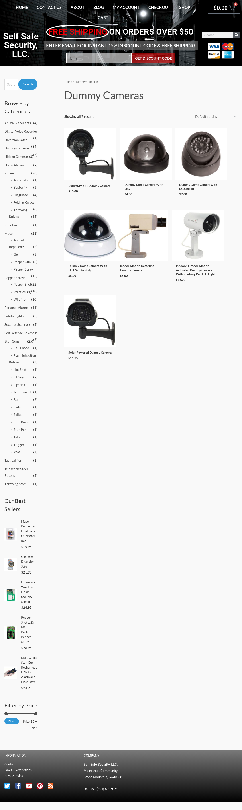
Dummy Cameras (17, 148)
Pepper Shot (22, 284)
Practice (20, 291)
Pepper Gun (22, 261)
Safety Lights (14, 315)
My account (126, 7)
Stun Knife (21, 421)
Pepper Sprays (15, 277)
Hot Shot (20, 369)
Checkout (159, 7)
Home (22, 7)
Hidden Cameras (16, 156)
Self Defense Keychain (20, 332)
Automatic (21, 180)
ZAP (17, 451)
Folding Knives (24, 202)
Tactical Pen (13, 459)
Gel (16, 254)
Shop (184, 7)
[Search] (236, 35)
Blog (98, 7)
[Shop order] (214, 116)
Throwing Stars (15, 482)
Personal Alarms (16, 307)
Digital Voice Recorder (20, 131)
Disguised (21, 195)
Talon (17, 436)
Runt (17, 399)
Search (28, 84)
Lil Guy (19, 376)
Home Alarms (14, 165)
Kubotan (10, 225)
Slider (18, 406)
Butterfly (20, 187)
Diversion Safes (15, 140)
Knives (9, 173)
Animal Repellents (17, 123)
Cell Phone (21, 347)
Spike (18, 413)
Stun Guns (11, 340)
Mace (8, 233)
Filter (11, 728)
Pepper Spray (23, 269)
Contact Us (49, 7)
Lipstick (19, 384)
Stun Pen (20, 428)
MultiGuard (22, 391)
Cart (103, 17)
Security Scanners (17, 324)
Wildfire (20, 299)
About (78, 7)
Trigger (19, 443)
